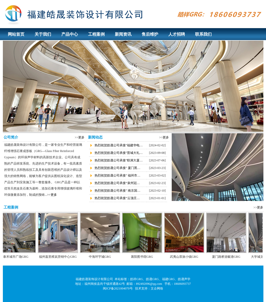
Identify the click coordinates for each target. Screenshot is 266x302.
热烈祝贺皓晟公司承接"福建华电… (119, 145)
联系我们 (203, 34)
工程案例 (96, 34)
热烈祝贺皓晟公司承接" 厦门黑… (117, 168)
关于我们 (43, 34)
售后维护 (150, 34)
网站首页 (16, 34)
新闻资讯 (123, 34)
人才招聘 (176, 34)
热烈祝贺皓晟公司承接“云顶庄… (117, 198)
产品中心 (69, 34)
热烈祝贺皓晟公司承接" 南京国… (117, 190)
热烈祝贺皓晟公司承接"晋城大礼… (119, 153)
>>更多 (80, 137)
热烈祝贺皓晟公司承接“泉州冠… (117, 183)
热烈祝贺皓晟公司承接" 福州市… (117, 175)
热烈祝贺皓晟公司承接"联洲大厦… (119, 160)
